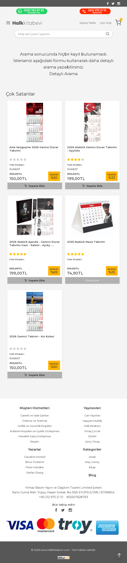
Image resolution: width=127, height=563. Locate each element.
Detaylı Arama (63, 73)
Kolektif (14, 169)
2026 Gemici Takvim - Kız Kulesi (31, 336)
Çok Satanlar (20, 94)
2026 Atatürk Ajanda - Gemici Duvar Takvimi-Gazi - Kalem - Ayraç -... (34, 243)
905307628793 (77, 497)
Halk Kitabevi (16, 164)
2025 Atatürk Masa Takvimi (86, 241)
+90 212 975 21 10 (51, 497)
